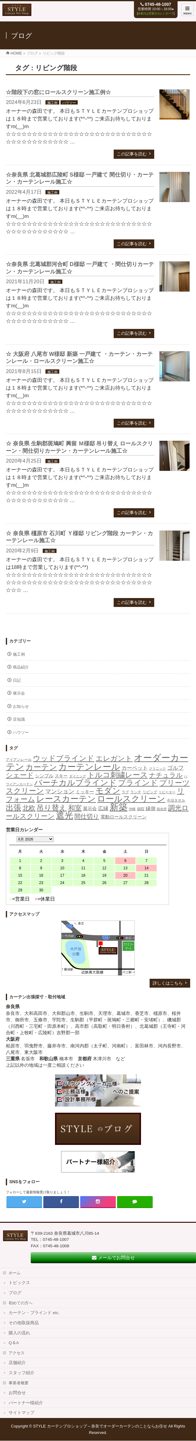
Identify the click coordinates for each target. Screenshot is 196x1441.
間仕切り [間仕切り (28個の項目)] (86, 816)
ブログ (15, 1292)
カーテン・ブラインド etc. (34, 1312)
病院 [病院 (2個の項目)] (140, 809)
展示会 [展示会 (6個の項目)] (90, 808)
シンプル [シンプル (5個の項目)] (44, 775)
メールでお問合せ (113, 1257)
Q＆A (14, 1342)
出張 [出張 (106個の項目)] (13, 807)
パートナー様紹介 (26, 1403)
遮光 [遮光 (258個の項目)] (64, 815)
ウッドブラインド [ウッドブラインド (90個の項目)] (63, 758)
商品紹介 (21, 667)
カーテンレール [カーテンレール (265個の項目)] (89, 767)
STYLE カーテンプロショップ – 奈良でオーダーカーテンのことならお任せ (100, 1426)
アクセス (17, 1353)
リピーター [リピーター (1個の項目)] (167, 792)
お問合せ (17, 1392)
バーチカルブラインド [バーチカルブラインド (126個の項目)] (75, 782)
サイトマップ (21, 1412)
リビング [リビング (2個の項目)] (150, 792)
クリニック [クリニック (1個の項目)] (157, 768)
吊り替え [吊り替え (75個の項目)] (52, 808)
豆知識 (19, 719)
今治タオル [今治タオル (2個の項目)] (176, 800)
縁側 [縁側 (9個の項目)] (150, 808)
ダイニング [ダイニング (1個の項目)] (77, 776)
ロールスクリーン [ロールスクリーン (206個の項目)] (131, 798)
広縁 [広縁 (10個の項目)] (103, 808)
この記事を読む (132, 153)
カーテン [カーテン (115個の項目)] (41, 767)
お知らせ (21, 706)
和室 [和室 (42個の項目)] (75, 808)
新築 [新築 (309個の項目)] (118, 807)
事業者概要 (19, 1383)
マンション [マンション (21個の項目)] (59, 791)
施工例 (52, 103)
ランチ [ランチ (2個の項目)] (135, 792)
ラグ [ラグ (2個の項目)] (125, 792)
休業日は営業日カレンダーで (156, 13)
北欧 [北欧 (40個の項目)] (28, 808)
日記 (17, 680)
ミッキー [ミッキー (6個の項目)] (85, 791)
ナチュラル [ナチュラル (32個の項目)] (166, 775)
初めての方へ (21, 1303)
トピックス (19, 1282)
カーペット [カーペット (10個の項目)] (135, 768)
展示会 (19, 693)
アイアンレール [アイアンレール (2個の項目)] (19, 759)
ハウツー (69, 103)
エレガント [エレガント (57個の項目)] (114, 758)
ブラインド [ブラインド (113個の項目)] (138, 782)
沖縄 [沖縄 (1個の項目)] (132, 809)
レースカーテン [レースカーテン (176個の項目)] (66, 798)
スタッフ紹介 (21, 1372)
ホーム (15, 1273)
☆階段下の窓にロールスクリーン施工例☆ (58, 92)
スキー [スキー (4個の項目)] (61, 775)
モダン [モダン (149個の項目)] (108, 790)
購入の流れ (19, 1333)
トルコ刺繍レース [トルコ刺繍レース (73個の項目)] (117, 775)
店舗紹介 (17, 1362)
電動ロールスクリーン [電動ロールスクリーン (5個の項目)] (123, 816)
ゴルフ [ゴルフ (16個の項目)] (175, 767)
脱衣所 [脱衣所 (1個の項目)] (162, 809)
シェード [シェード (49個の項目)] (20, 775)
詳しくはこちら (168, 983)
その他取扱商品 (24, 1323)
